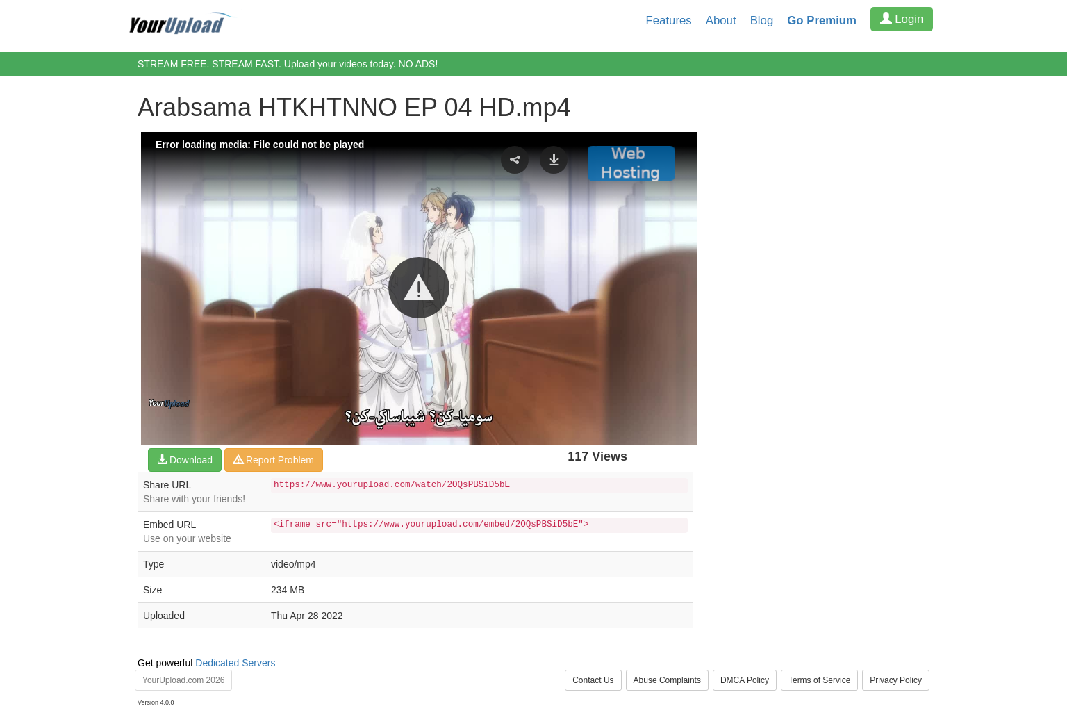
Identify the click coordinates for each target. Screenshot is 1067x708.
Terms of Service (819, 680)
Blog (762, 20)
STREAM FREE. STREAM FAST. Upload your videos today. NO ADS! (288, 63)
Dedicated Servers (235, 662)
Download (185, 460)
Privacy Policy (896, 680)
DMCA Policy (744, 680)
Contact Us (592, 680)
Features (669, 20)
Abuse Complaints (667, 680)
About (721, 20)
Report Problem (273, 460)
